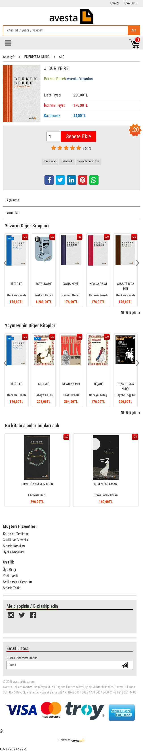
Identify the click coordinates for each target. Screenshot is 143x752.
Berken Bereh (16, 295)
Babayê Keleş (44, 395)
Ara (133, 30)
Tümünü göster (130, 313)
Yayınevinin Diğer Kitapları (31, 325)
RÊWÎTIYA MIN (71, 384)
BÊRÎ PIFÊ (16, 284)
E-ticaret (64, 740)
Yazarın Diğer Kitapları (27, 225)
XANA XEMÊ (71, 284)
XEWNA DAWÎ (98, 284)
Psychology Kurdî (127, 395)
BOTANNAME (44, 284)
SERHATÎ (43, 384)
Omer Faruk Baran (106, 495)
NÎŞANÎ (98, 384)
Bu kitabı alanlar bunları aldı (32, 425)
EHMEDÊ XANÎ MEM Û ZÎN (37, 484)
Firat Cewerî (71, 395)
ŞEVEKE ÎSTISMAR (105, 484)
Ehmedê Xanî (37, 495)
